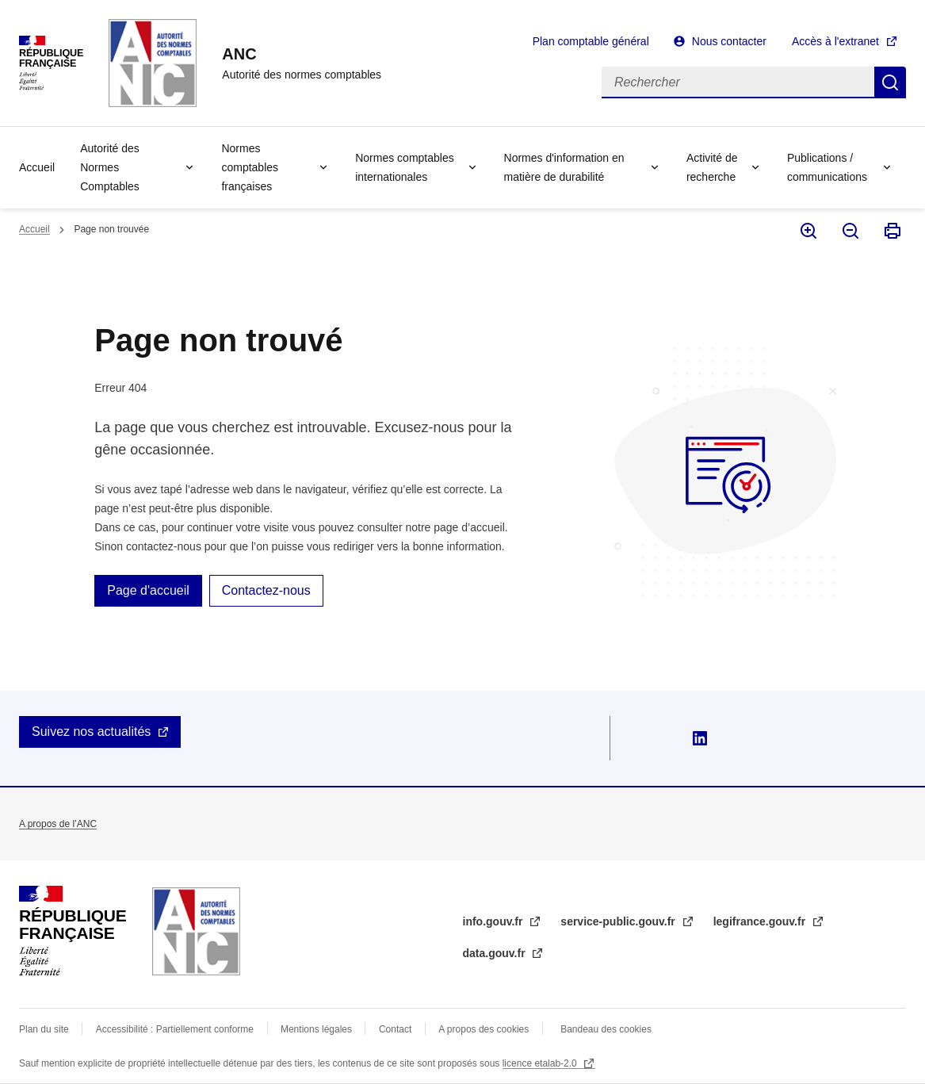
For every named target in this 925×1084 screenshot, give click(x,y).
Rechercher (890, 82)
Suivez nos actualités (91, 731)
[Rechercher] (738, 82)
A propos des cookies (483, 1029)
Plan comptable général (591, 41)
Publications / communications (827, 167)
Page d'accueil (148, 590)
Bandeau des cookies (606, 1029)
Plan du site (44, 1029)
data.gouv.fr (496, 953)
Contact (395, 1029)
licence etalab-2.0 (541, 1063)
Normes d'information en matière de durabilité (564, 167)
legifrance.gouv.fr (760, 921)
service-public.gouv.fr (619, 921)
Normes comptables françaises (249, 167)
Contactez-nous (266, 590)
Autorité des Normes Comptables (110, 167)
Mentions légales (316, 1029)
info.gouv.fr (494, 921)
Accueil (37, 167)
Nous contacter (729, 41)
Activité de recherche (712, 167)
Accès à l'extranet (835, 41)
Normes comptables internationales (404, 167)
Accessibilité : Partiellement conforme (175, 1029)
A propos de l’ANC (58, 823)
